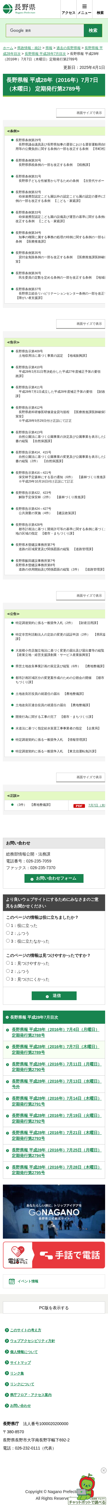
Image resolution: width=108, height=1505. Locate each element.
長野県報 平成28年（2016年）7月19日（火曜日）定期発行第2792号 (57, 1118)
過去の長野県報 (68, 48)
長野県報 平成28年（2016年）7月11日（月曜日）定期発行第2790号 (57, 1067)
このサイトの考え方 (25, 1330)
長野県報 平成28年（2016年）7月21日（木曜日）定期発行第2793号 (57, 1135)
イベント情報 (28, 1281)
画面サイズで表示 (89, 112)
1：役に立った (24, 925)
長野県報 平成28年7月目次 (45, 54)
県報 (49, 48)
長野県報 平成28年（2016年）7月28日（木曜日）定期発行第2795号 (57, 1170)
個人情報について (24, 1352)
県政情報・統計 (29, 48)
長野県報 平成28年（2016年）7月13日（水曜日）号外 (57, 1084)
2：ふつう (20, 933)
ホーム (8, 48)
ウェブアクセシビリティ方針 (32, 1341)
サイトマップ (20, 1363)
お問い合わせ (20, 1406)
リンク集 (17, 1373)
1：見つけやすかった (30, 963)
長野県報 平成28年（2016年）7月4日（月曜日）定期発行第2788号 (55, 1032)
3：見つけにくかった (30, 979)
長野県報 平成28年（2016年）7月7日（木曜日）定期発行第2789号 (55, 1049)
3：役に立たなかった (30, 941)
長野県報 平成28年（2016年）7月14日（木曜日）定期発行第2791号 (57, 1101)
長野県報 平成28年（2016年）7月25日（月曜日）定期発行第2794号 (57, 1153)
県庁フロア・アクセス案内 (31, 1395)
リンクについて (22, 1384)
